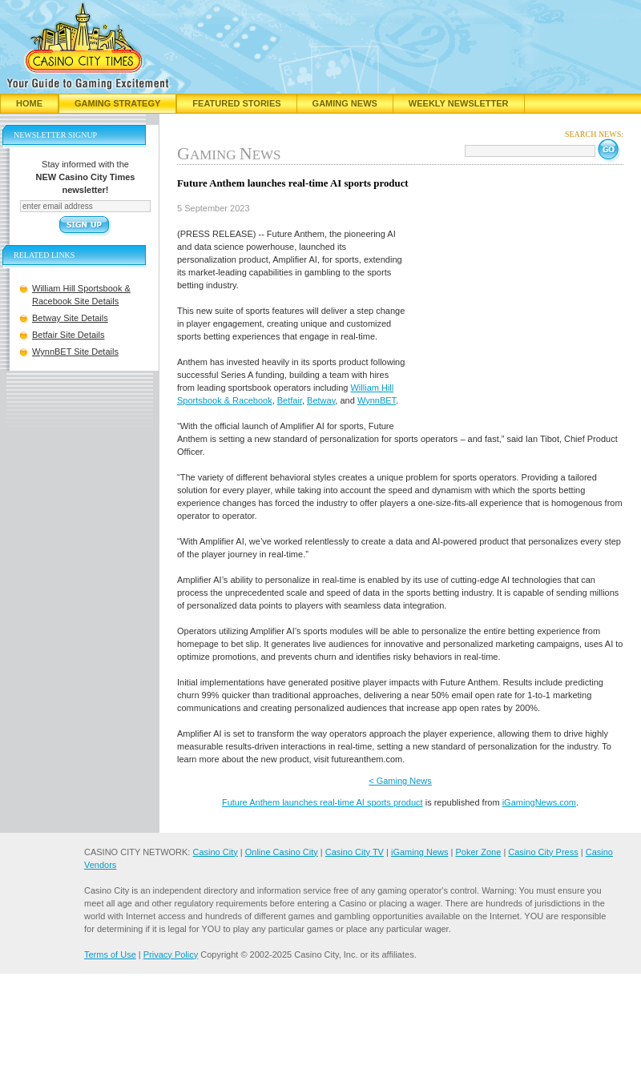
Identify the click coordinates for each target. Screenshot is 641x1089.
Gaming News (344, 103)
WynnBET (376, 400)
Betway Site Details (70, 318)
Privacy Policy (170, 954)
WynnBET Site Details (75, 351)
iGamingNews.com (539, 802)
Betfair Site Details (68, 335)
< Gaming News (400, 781)
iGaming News (420, 852)
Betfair (289, 400)
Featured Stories (236, 103)
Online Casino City (281, 852)
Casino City (214, 852)
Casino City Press (543, 852)
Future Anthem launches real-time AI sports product (322, 802)
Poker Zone (478, 852)
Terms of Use (110, 954)
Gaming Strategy (117, 103)
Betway (321, 400)
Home (29, 103)
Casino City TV (354, 852)
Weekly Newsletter (459, 103)
